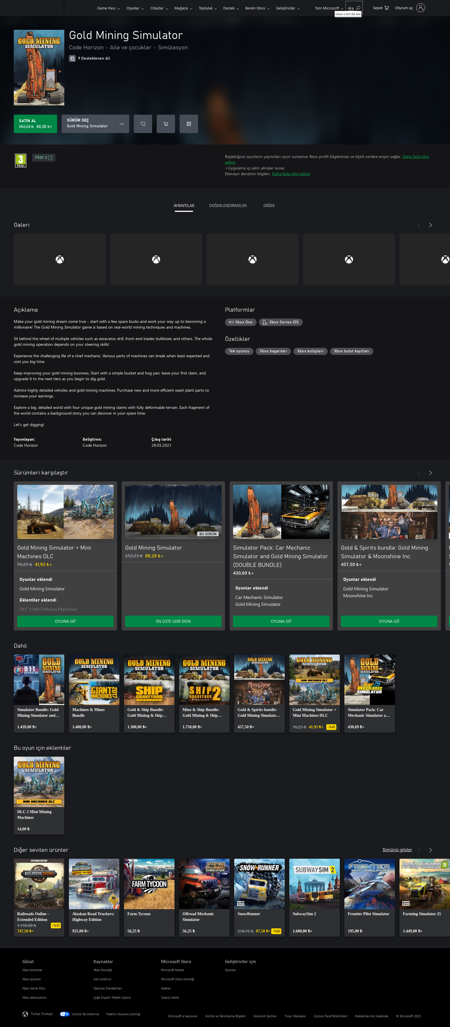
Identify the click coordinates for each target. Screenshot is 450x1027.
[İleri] (430, 225)
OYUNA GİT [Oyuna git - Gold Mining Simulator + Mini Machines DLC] (65, 621)
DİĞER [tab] (269, 205)
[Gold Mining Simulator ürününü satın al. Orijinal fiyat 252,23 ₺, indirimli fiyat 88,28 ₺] (35, 124)
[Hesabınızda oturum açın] (410, 8)
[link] (39, 694)
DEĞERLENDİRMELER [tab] (228, 205)
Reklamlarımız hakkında (371, 1016)
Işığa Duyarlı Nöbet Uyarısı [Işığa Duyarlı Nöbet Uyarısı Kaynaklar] (112, 997)
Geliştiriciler (285, 7)
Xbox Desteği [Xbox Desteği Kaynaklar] (103, 970)
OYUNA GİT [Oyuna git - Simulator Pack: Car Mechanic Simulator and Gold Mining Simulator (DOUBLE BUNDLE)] (281, 621)
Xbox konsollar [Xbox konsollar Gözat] (32, 970)
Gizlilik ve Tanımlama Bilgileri (225, 1016)
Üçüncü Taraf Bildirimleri (331, 1016)
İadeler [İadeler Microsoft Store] (166, 988)
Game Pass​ (106, 7)
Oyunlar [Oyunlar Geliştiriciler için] (230, 970)
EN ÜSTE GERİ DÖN (173, 621)
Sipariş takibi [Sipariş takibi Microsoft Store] (170, 997)
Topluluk (205, 7)
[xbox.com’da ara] (354, 7)
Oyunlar (133, 7)
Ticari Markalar (295, 1016)
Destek (228, 7)
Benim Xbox (255, 7)
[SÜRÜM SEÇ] (95, 124)
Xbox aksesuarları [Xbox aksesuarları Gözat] (34, 997)
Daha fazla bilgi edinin (291, 173)
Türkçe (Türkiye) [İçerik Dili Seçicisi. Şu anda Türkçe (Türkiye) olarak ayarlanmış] (42, 1014)
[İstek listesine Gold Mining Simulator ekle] (143, 124)
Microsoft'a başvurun (182, 1016)
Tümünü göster (397, 849)
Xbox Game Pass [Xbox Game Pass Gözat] (33, 988)
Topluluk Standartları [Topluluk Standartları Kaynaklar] (108, 988)
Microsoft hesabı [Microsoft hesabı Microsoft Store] (172, 970)
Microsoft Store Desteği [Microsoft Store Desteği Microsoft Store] (177, 979)
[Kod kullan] (189, 124)
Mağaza (181, 7)
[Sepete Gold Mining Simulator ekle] (166, 124)
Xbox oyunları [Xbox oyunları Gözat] (31, 979)
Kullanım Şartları (265, 1016)
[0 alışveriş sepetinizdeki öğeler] (381, 7)
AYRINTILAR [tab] (184, 205)
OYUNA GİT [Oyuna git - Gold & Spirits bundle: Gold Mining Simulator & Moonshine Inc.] (389, 621)
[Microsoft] (42, 8)
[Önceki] (419, 225)
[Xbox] (80, 8)
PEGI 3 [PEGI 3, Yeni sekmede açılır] (44, 157)
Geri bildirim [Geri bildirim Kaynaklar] (102, 979)
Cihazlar (157, 7)
